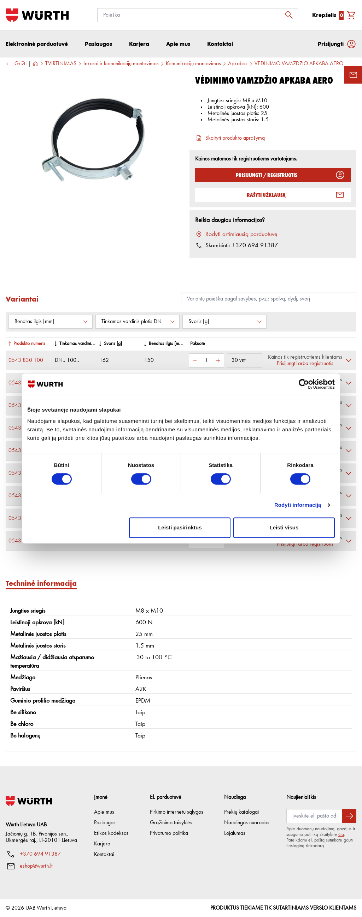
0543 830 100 (25, 360)
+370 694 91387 (40, 854)
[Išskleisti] (349, 360)
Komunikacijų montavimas (193, 63)
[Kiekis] (206, 360)
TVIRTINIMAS (60, 63)
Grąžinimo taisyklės (171, 823)
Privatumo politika (169, 833)
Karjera (102, 844)
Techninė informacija (41, 583)
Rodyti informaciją (297, 505)
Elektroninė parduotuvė (37, 44)
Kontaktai (104, 854)
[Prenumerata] (314, 816)
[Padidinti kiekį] (218, 360)
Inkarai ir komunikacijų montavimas (121, 63)
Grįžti (16, 64)
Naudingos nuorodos (246, 823)
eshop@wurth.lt (36, 866)
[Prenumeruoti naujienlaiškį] (349, 816)
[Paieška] (197, 15)
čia (341, 834)
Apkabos (237, 63)
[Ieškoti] (291, 15)
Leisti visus (284, 527)
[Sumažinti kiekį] (195, 360)
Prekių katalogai (241, 812)
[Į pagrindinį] (37, 15)
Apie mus (104, 812)
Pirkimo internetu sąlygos (176, 812)
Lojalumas (234, 833)
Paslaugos (105, 823)
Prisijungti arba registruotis (305, 363)
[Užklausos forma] (353, 75)
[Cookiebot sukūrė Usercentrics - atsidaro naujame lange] (304, 384)
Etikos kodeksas (111, 833)
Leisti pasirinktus (180, 527)
